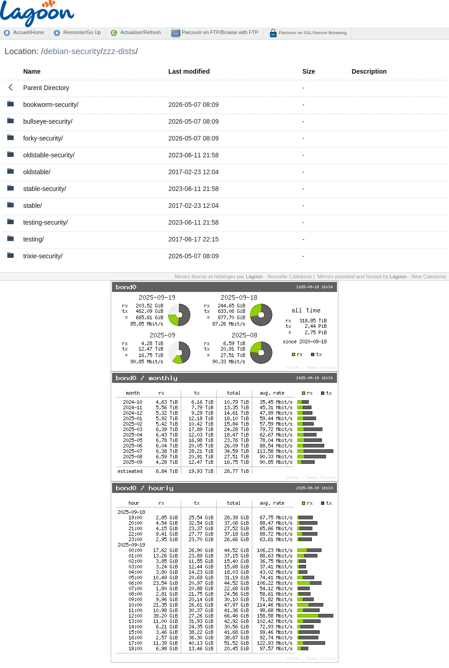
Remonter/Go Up (82, 32)
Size (308, 71)
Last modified (189, 71)
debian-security (71, 51)
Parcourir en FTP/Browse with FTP (219, 32)
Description (369, 71)
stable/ (32, 205)
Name (32, 71)
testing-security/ (45, 222)
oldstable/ (37, 172)
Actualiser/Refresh (140, 32)
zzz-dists (119, 51)
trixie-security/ (42, 256)
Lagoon (254, 276)
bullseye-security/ (47, 121)
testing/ (33, 239)
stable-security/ (44, 188)
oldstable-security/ (49, 155)
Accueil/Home (28, 32)
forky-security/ (43, 138)
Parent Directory (46, 87)
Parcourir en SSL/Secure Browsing (312, 32)
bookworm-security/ (50, 104)
